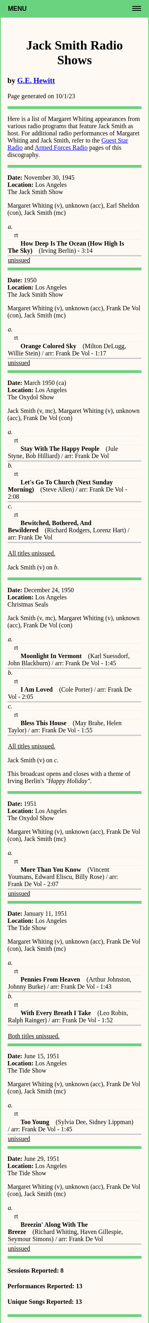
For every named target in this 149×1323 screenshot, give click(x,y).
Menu (17, 8)
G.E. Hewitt (36, 80)
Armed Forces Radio (61, 147)
